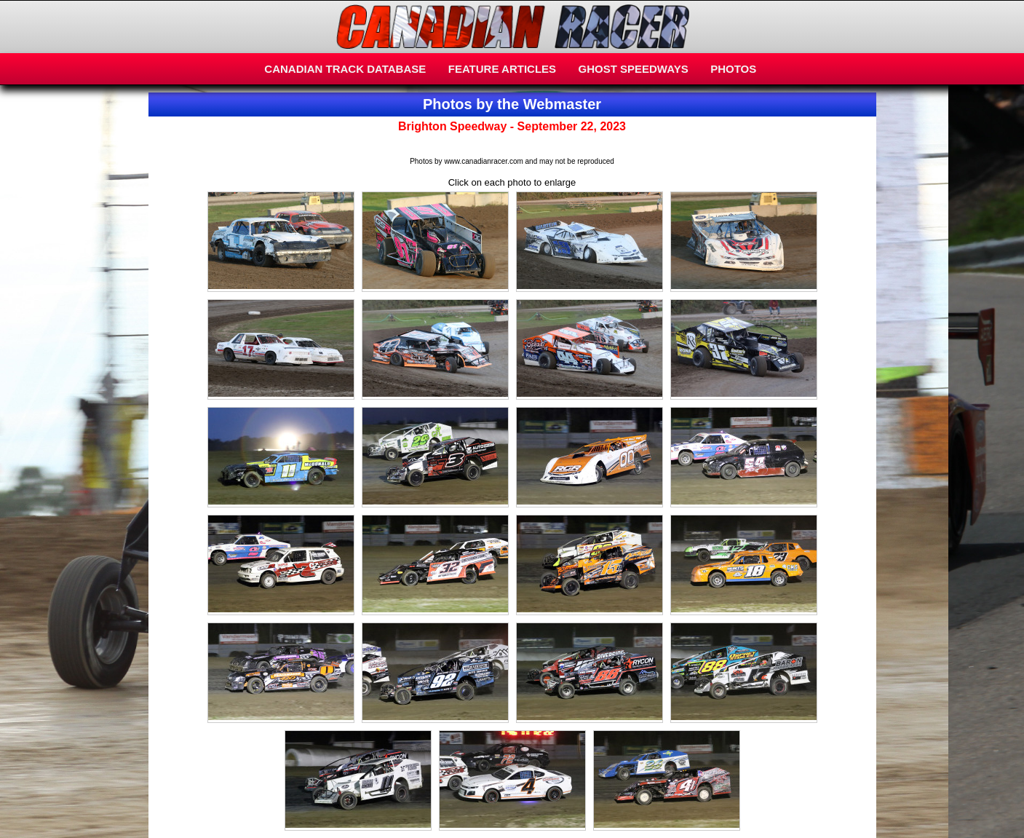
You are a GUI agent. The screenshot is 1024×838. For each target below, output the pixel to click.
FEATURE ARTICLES (502, 69)
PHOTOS (733, 69)
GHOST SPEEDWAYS (633, 69)
